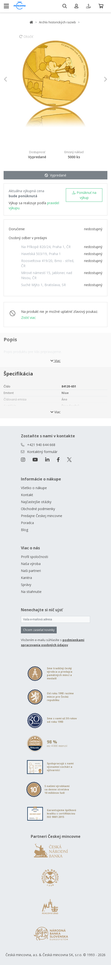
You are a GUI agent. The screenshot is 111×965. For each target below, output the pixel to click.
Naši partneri (31, 570)
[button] (11, 79)
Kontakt (27, 494)
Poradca (27, 522)
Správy (26, 584)
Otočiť (26, 39)
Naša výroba (31, 563)
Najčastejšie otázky (36, 501)
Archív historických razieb (57, 22)
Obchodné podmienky (38, 508)
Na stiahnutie (31, 591)
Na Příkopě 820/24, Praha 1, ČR (46, 246)
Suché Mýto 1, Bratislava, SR (43, 284)
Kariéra (26, 577)
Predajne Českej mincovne (41, 515)
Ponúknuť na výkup (84, 195)
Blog (24, 529)
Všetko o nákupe (34, 488)
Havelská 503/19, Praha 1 (41, 253)
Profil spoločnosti (34, 556)
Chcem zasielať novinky (39, 630)
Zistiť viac (28, 317)
